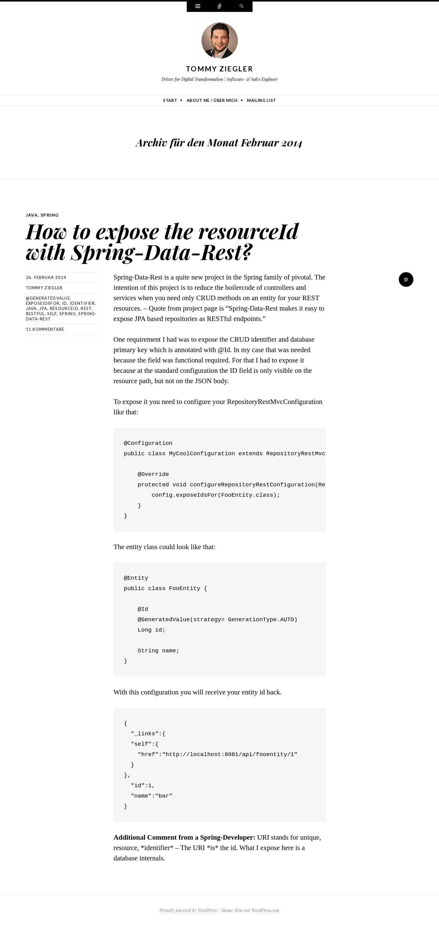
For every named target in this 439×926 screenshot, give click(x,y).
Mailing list (261, 100)
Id (64, 303)
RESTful (35, 313)
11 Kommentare (45, 329)
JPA (43, 308)
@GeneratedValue (48, 298)
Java (32, 215)
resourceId (64, 308)
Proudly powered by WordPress (188, 910)
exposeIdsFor (43, 303)
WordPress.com (265, 910)
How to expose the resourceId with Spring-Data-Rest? (162, 241)
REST (86, 308)
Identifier (82, 303)
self (52, 313)
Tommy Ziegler (219, 68)
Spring (50, 215)
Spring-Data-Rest (138, 277)
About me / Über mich (212, 100)
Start (170, 100)
